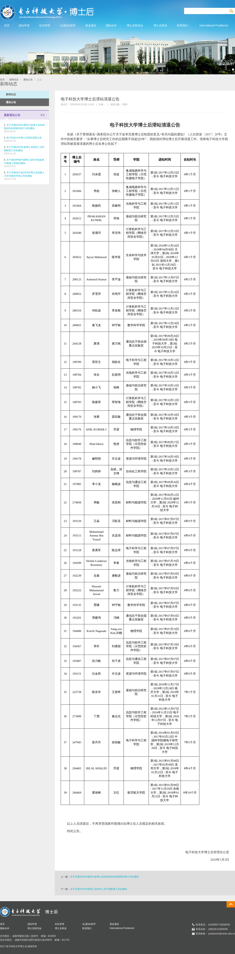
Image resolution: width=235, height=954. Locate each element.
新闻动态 (14, 79)
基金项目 (114, 924)
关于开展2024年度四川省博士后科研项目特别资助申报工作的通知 (104, 876)
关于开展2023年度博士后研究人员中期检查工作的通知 (98, 889)
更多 (42, 115)
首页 (2, 79)
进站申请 (32, 924)
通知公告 (28, 79)
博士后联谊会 (34, 928)
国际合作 (4, 928)
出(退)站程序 (89, 924)
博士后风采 (61, 928)
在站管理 (59, 924)
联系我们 (87, 928)
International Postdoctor (122, 928)
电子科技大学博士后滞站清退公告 (24, 137)
